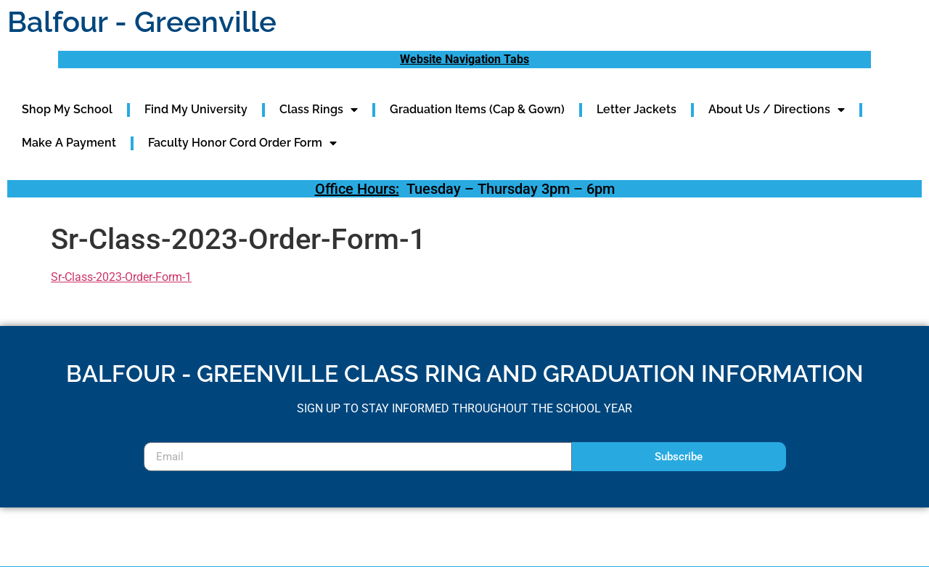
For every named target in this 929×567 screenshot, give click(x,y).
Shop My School (67, 109)
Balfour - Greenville (142, 21)
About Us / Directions (776, 110)
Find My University (195, 109)
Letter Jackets (636, 109)
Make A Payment (69, 143)
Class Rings (318, 110)
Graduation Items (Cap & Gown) (477, 109)
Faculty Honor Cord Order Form (242, 143)
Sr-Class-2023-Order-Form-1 (121, 277)
